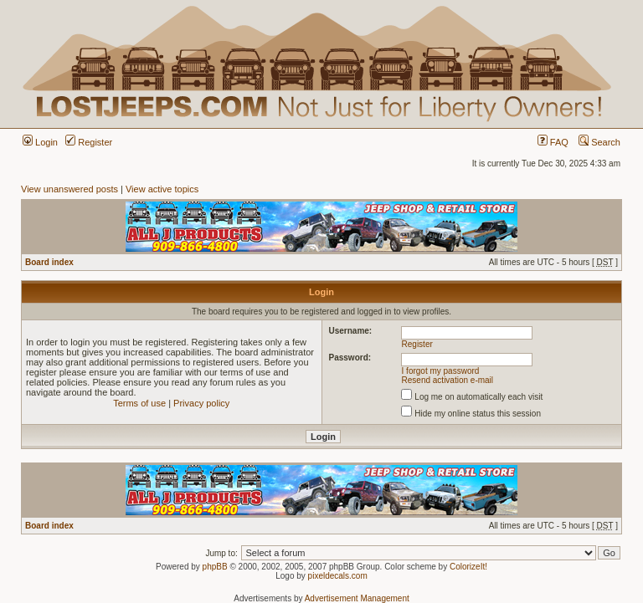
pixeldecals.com (338, 575)
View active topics (162, 189)
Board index (49, 262)
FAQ (553, 142)
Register (88, 142)
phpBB (215, 566)
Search (599, 142)
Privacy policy (201, 403)
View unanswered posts (69, 189)
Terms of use (139, 403)
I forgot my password (441, 371)
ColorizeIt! (468, 566)
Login (40, 142)
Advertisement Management (357, 598)
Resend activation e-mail (448, 380)
